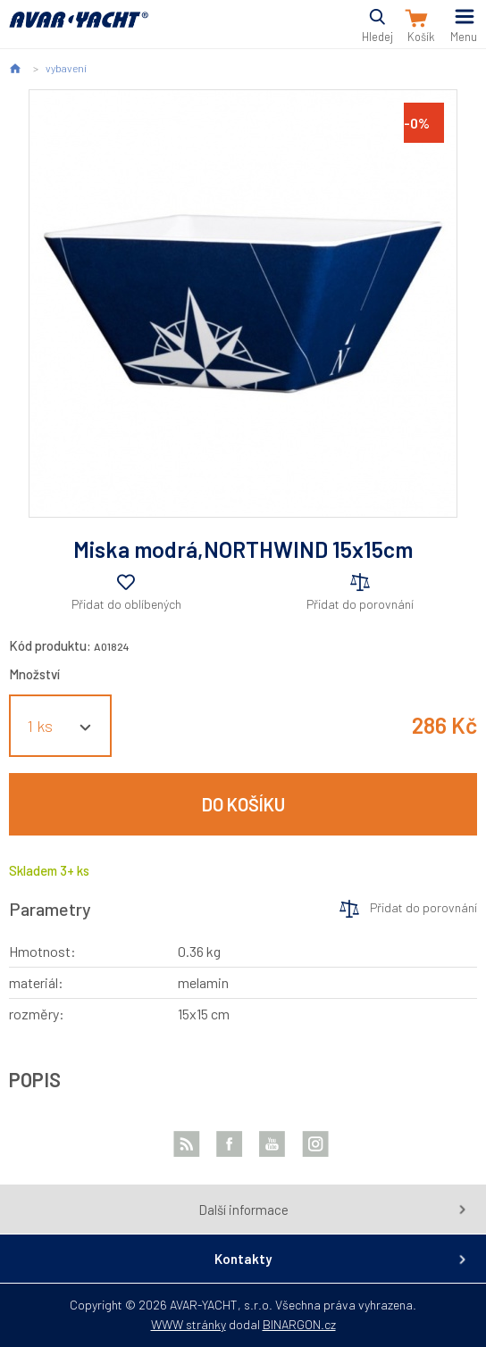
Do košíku (243, 804)
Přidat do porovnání (360, 603)
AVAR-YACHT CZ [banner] (78, 30)
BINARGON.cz (299, 1324)
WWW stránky (188, 1324)
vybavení (66, 68)
